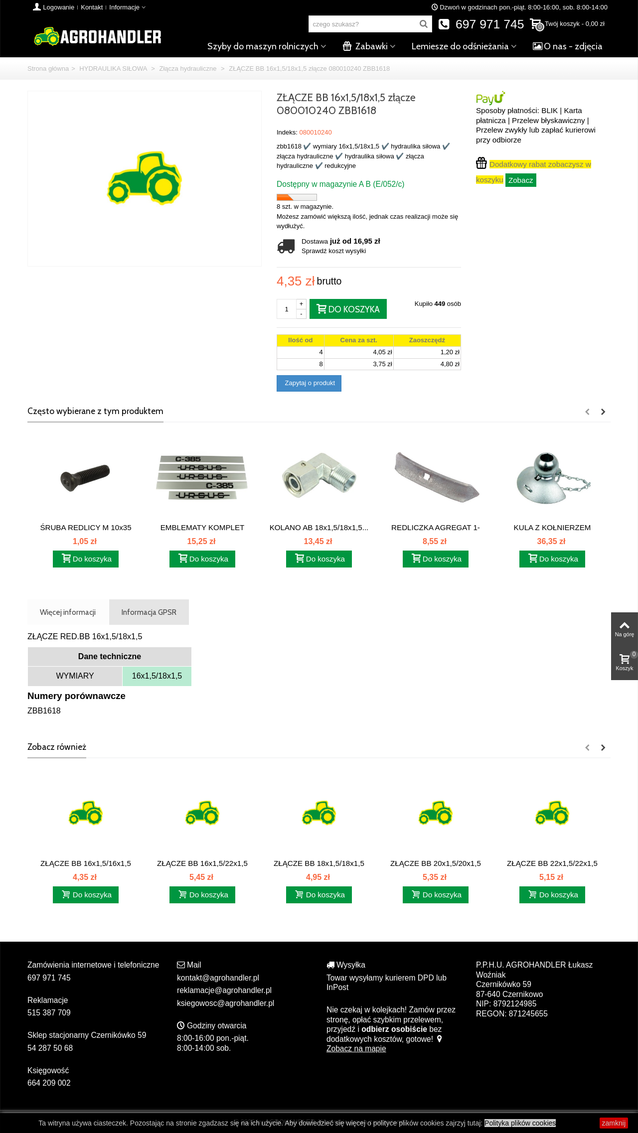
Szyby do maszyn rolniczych (263, 46)
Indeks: (287, 132)
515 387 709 (49, 1012)
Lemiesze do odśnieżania (460, 46)
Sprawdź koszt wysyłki (334, 251)
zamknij (614, 1123)
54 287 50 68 (50, 1048)
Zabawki (365, 46)
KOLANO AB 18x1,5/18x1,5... (319, 527)
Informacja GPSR (149, 612)
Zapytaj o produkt (309, 383)
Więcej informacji (68, 612)
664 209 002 (49, 1083)
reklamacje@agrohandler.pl (224, 990)
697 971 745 (481, 24)
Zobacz (520, 180)
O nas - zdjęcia (568, 46)
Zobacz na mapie (384, 1044)
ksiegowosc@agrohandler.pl (225, 1003)
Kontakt (92, 7)
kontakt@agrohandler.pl (218, 978)
